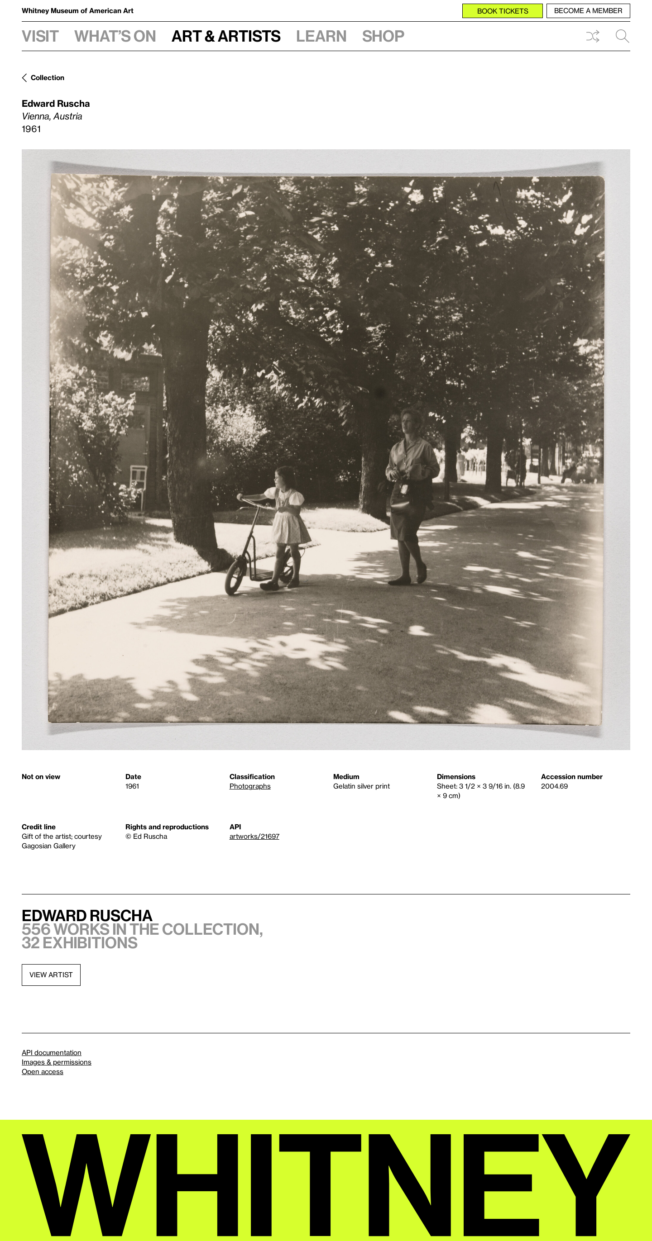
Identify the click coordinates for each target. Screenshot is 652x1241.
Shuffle (592, 36)
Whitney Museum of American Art (78, 10)
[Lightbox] (326, 449)
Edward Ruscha (56, 103)
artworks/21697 (254, 836)
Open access (42, 1071)
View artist (51, 974)
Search (622, 36)
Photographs (250, 786)
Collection (47, 77)
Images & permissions (56, 1062)
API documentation (52, 1052)
